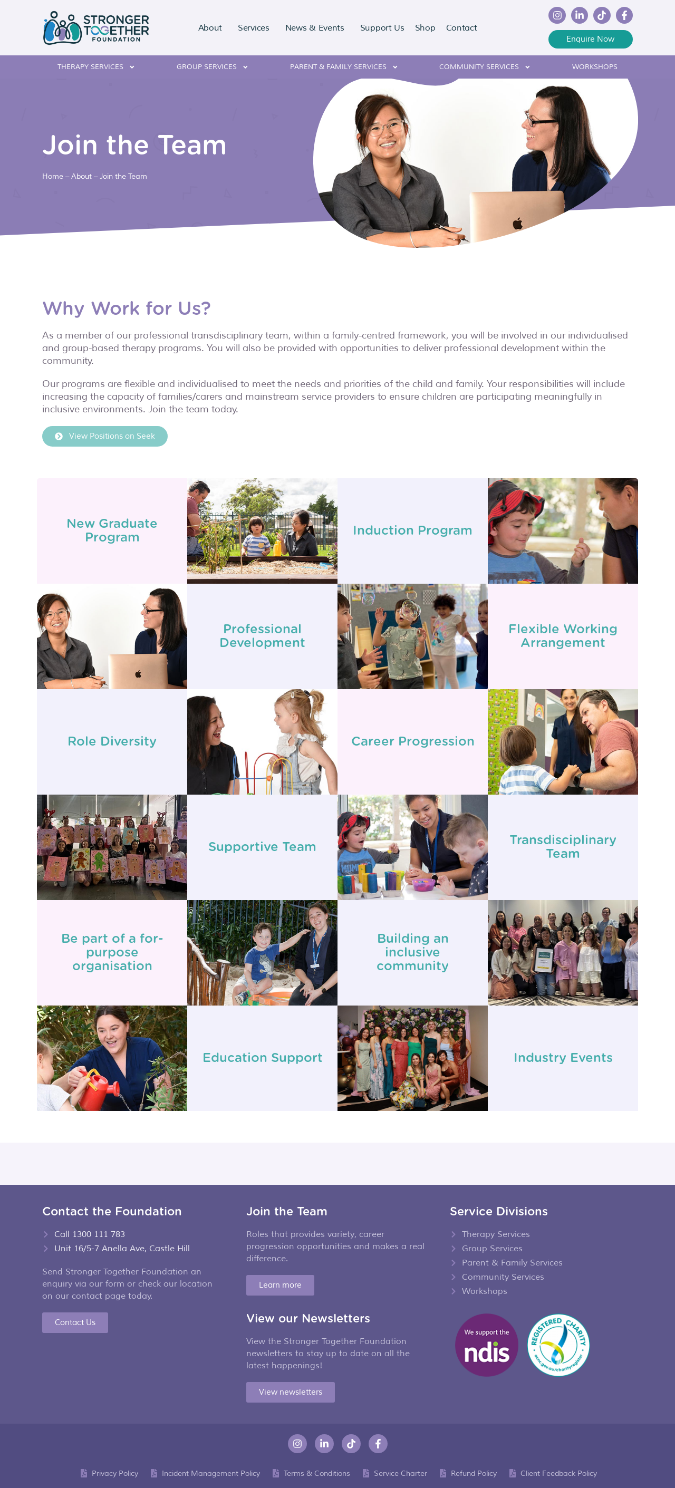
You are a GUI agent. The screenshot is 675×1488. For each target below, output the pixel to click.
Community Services (485, 67)
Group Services (213, 67)
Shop (425, 27)
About (213, 27)
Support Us (382, 27)
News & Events (317, 27)
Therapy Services (96, 67)
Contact (461, 27)
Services (256, 27)
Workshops (595, 67)
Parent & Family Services (344, 67)
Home (52, 176)
